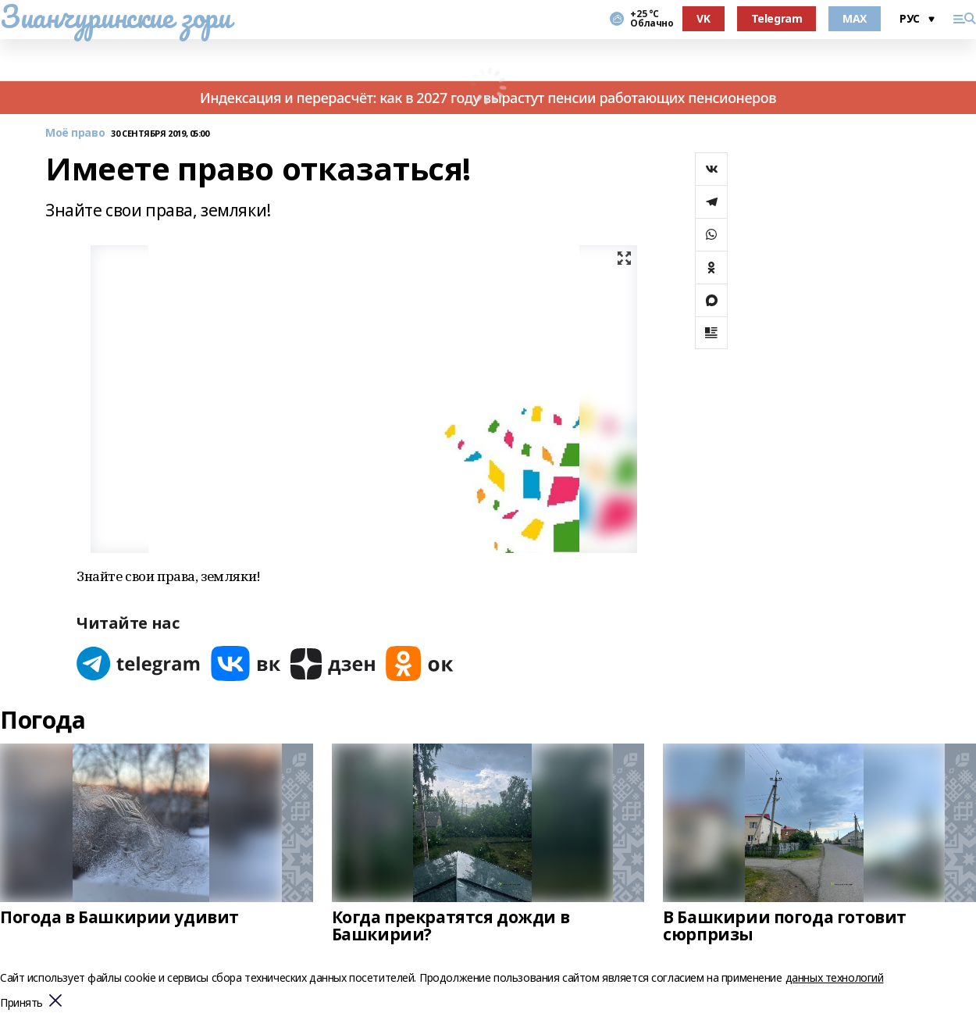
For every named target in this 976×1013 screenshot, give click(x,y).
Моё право (75, 133)
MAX (854, 18)
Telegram (777, 18)
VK (703, 18)
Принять (21, 1003)
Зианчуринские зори (115, 16)
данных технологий (834, 977)
